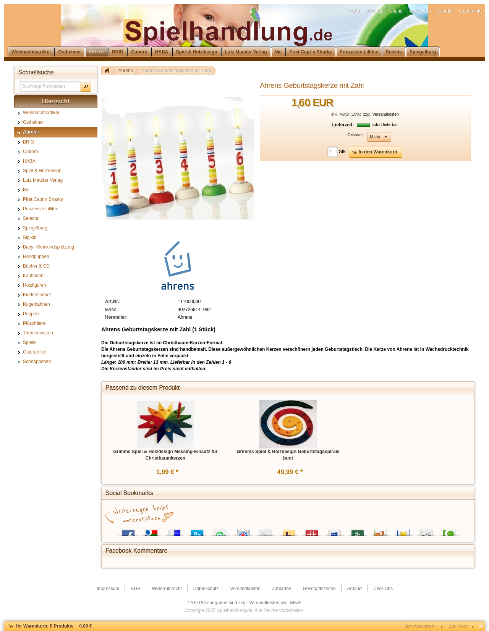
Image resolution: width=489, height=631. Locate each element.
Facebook (128, 531)
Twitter (197, 531)
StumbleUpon (220, 531)
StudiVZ (243, 531)
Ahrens (125, 70)
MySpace (334, 531)
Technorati (449, 531)
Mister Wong (311, 531)
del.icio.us (174, 531)
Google (151, 531)
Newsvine (357, 531)
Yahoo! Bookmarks (288, 531)
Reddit (426, 531)
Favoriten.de (403, 531)
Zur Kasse (458, 626)
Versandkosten (385, 114)
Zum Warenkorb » (421, 626)
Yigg (380, 531)
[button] (86, 86)
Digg (265, 531)
